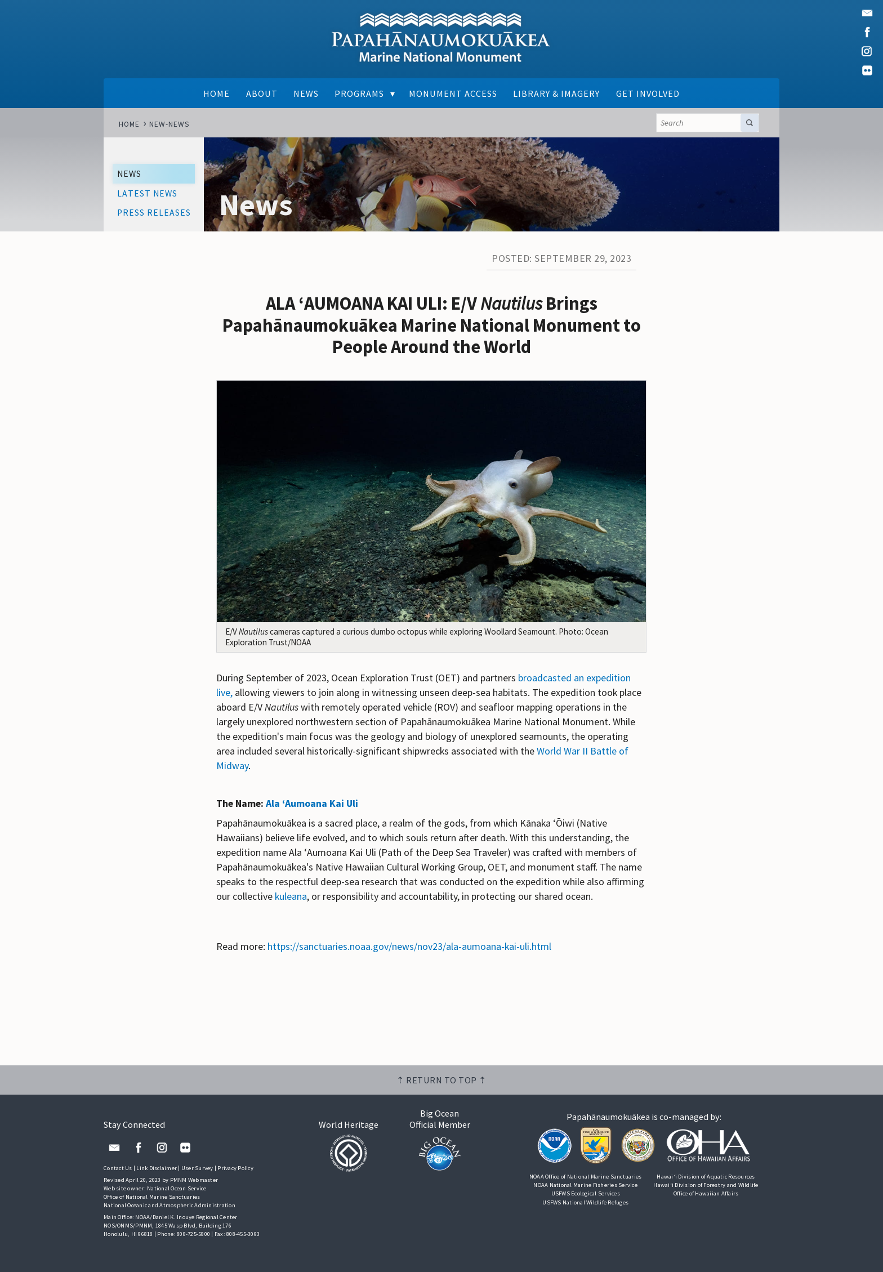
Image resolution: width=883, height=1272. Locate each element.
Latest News (147, 193)
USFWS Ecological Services (585, 1193)
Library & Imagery (556, 93)
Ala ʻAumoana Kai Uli (312, 803)
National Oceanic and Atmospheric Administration (169, 1205)
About (262, 93)
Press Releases (154, 212)
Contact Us (118, 1168)
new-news (169, 124)
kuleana (291, 896)
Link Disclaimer (156, 1168)
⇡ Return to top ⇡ (441, 1080)
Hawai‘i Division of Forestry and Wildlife (705, 1185)
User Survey (197, 1168)
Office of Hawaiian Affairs (706, 1193)
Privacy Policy (235, 1168)
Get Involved (648, 93)
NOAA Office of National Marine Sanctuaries (585, 1176)
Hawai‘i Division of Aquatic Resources (706, 1176)
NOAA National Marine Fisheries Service (585, 1185)
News (306, 93)
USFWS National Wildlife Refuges (585, 1202)
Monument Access (453, 93)
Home (216, 93)
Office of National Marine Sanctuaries (152, 1196)
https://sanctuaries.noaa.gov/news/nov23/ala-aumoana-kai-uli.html (409, 946)
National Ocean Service (177, 1188)
